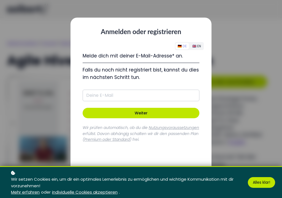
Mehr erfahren (25, 192)
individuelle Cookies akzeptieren (85, 192)
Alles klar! (261, 182)
